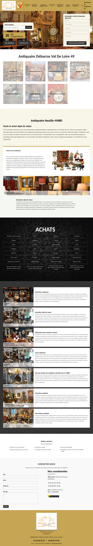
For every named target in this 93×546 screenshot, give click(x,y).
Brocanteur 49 (52, 5)
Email (20, 481)
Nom (20, 476)
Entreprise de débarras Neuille (43, 449)
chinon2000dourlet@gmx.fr (55, 490)
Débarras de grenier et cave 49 (43, 5)
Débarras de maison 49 (34, 5)
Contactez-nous (23, 43)
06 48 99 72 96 (55, 486)
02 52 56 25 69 (55, 483)
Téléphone (20, 487)
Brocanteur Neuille (40, 447)
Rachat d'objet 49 (68, 5)
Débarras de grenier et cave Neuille (19, 449)
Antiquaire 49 (27, 5)
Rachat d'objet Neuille (66, 447)
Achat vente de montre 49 (75, 5)
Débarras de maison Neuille (17, 447)
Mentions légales (57, 543)
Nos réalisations (9, 43)
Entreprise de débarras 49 (60, 5)
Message (20, 497)
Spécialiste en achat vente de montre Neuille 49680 (72, 450)
